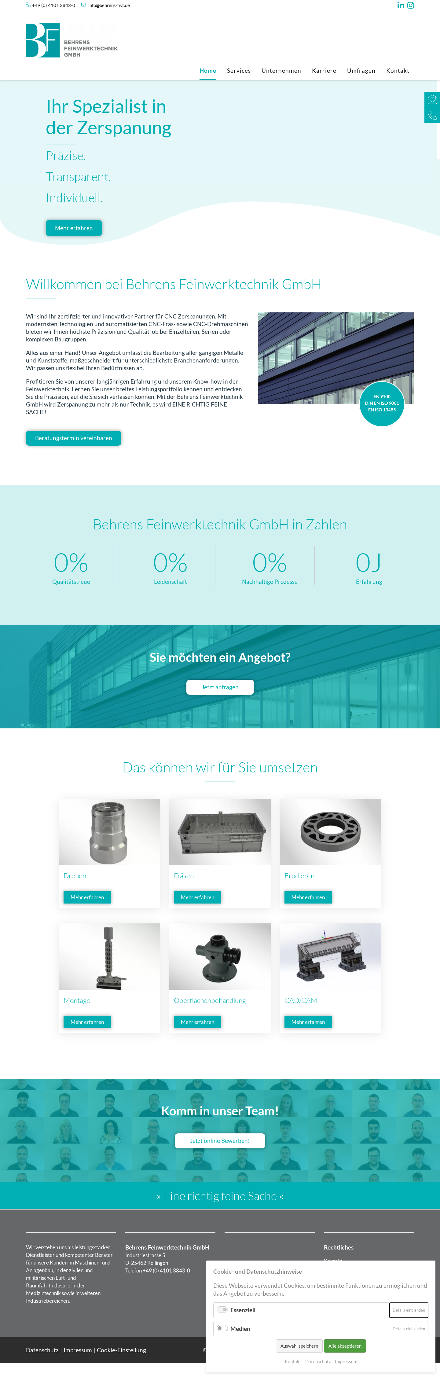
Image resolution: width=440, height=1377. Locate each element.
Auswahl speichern (299, 1346)
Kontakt (397, 70)
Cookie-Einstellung (121, 1364)
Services (239, 70)
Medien (240, 1328)
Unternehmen (281, 70)
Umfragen (361, 70)
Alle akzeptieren (344, 1346)
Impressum (78, 1364)
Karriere (324, 70)
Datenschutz (42, 1364)
